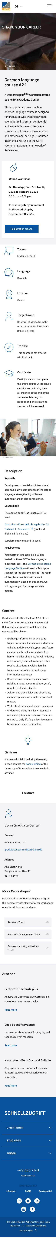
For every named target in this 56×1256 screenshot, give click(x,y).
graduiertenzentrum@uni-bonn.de (23, 849)
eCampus (10, 1191)
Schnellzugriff (25, 1113)
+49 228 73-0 (28, 1170)
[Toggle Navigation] (49, 6)
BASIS (28, 1191)
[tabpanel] (28, 41)
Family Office (33, 763)
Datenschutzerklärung (36, 1226)
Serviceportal (45, 1191)
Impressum (15, 1226)
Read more (10, 1009)
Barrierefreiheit (28, 1230)
